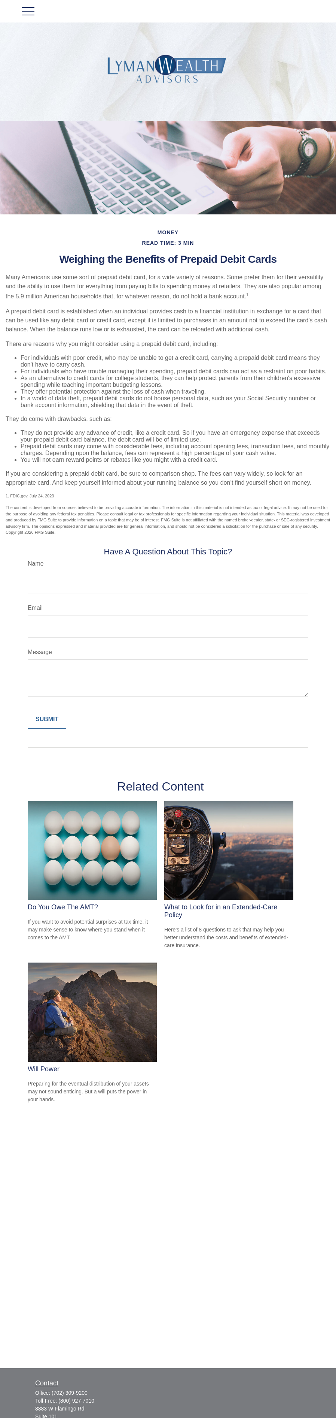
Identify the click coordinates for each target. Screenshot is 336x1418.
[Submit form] (47, 719)
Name (36, 563)
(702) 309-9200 (70, 1393)
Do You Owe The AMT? (63, 907)
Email (35, 608)
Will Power (43, 1069)
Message (40, 652)
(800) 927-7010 (76, 1401)
